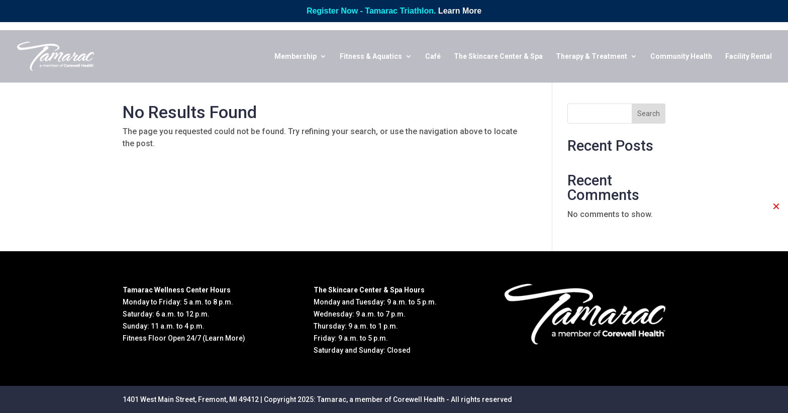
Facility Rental (748, 56)
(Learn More (223, 338)
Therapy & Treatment (591, 56)
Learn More (459, 11)
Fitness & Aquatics (371, 56)
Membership (295, 56)
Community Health (681, 56)
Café (433, 56)
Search (648, 114)
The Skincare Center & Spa (498, 56)
